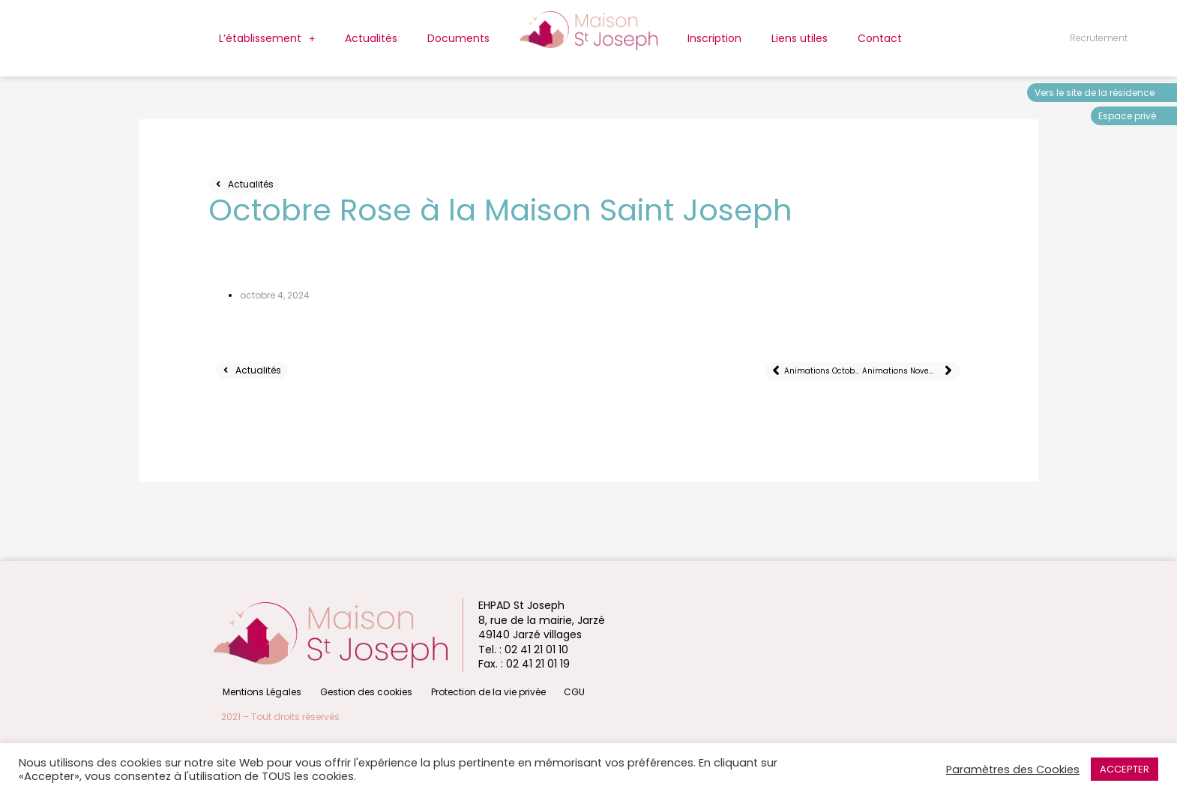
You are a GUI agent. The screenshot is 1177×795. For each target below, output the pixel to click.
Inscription (714, 38)
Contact (880, 38)
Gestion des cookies (361, 691)
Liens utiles (799, 38)
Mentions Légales (260, 691)
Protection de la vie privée (479, 691)
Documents (458, 38)
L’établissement (267, 38)
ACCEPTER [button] (1124, 769)
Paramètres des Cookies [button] (1013, 769)
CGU (562, 691)
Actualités (371, 38)
